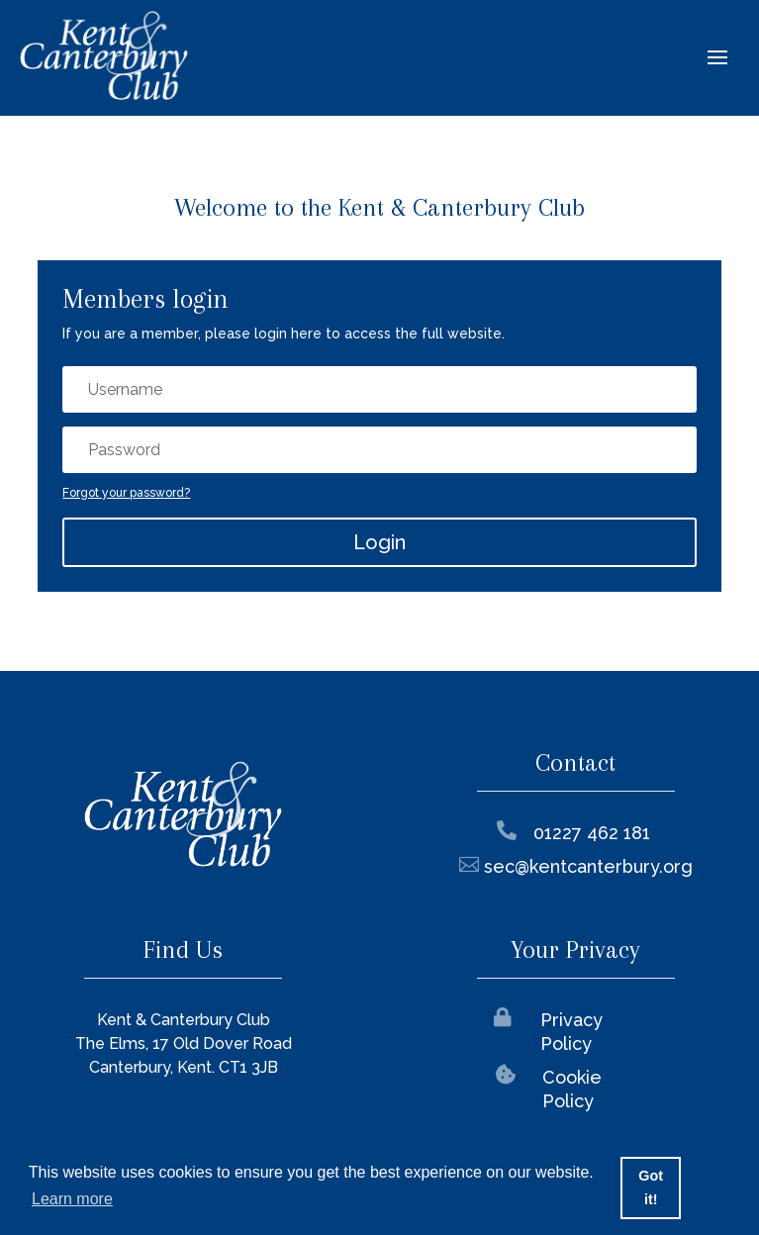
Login (379, 542)
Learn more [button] (72, 1198)
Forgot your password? (126, 493)
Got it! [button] (650, 1187)
